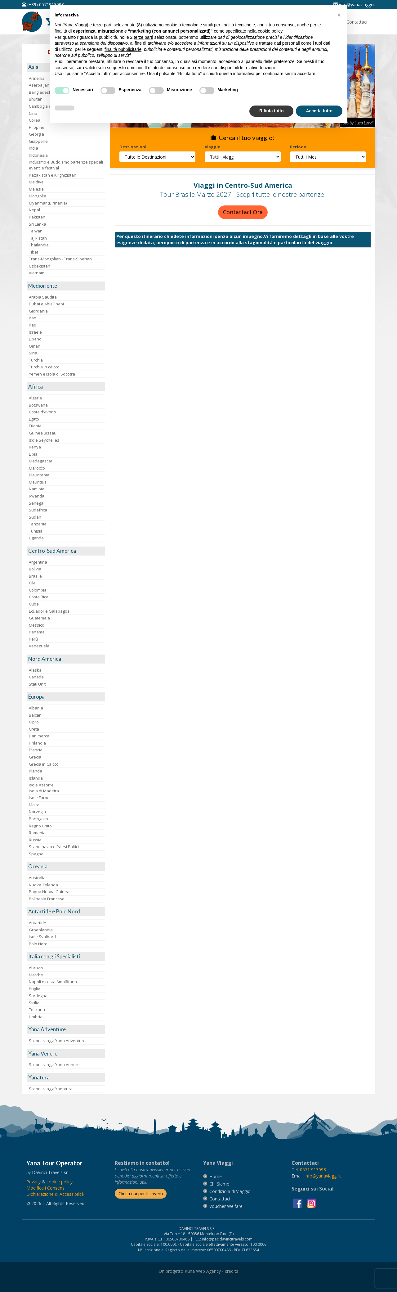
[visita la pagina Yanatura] (66, 1077)
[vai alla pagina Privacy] (33, 1182)
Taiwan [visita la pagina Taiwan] (35, 231)
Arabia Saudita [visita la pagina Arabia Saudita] (43, 297)
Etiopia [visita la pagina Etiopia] (35, 426)
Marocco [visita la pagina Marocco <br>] (37, 468)
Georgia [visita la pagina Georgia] (36, 134)
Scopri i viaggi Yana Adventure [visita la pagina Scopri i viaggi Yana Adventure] (57, 1040)
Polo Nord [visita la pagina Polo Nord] (38, 944)
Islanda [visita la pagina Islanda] (36, 778)
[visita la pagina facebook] (298, 1203)
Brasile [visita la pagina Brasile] (35, 576)
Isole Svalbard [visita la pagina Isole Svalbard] (42, 936)
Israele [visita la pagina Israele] (35, 332)
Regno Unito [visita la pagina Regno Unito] (40, 826)
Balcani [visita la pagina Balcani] (35, 715)
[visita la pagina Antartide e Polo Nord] (66, 911)
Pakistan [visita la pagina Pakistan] (37, 217)
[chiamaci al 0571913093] (313, 1170)
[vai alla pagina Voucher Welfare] (226, 1206)
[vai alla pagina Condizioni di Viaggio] (230, 1191)
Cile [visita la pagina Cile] (32, 583)
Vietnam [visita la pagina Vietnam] (36, 273)
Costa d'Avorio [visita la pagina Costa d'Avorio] (42, 412)
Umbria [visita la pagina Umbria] (35, 1017)
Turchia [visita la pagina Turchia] (36, 360)
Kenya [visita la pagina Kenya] (35, 447)
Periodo (298, 147)
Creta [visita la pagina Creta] (34, 729)
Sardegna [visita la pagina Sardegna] (38, 995)
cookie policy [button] (270, 31)
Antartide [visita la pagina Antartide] (37, 922)
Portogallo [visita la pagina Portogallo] (38, 819)
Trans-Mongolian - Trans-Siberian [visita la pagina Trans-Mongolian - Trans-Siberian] (60, 259)
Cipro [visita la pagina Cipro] (34, 722)
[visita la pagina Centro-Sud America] (66, 551)
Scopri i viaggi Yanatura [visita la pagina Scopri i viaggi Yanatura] (51, 1089)
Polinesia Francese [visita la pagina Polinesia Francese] (47, 899)
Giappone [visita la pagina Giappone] (38, 141)
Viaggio (213, 147)
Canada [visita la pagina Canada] (36, 677)
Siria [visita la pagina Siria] (33, 353)
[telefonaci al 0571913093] (43, 4)
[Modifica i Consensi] (45, 1188)
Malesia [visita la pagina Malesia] (36, 189)
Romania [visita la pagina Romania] (37, 832)
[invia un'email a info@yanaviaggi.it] (323, 1176)
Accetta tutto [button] (319, 110)
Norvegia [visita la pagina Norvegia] (37, 811)
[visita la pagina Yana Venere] (66, 1053)
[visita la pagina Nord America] (66, 659)
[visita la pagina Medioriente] (66, 285)
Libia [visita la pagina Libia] (33, 454)
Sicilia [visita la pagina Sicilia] (34, 1003)
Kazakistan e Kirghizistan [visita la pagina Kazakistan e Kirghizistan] (52, 175)
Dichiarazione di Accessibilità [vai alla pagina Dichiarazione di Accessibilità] (55, 1194)
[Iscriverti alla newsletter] (141, 1194)
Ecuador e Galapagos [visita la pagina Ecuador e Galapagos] (49, 611)
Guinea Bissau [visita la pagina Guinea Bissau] (42, 433)
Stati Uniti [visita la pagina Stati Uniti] (38, 684)
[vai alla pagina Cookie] (60, 1182)
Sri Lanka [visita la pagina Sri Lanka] (37, 224)
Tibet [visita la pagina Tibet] (33, 252)
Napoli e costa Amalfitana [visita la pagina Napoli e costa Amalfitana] (53, 981)
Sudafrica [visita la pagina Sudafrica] (38, 510)
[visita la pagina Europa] (66, 696)
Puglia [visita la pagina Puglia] (34, 989)
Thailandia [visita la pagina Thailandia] (39, 245)
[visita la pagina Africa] (66, 386)
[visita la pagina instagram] (311, 1203)
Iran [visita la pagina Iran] (32, 318)
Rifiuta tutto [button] (271, 110)
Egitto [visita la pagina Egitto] (34, 419)
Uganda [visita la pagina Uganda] (36, 538)
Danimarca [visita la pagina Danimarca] (39, 736)
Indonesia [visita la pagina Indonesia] (38, 155)
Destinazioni (132, 147)
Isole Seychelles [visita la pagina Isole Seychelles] (44, 440)
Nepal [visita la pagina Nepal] (34, 210)
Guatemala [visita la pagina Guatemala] (39, 618)
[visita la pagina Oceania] (66, 866)
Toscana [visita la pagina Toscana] (37, 1009)
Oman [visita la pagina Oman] (34, 346)
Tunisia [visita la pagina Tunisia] (35, 531)
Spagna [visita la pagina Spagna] (36, 854)
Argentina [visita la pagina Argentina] (38, 562)
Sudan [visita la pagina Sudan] (35, 517)
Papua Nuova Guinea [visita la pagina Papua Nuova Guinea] (49, 891)
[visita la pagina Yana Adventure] (66, 1029)
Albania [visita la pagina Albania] (36, 708)
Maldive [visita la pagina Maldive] (36, 182)
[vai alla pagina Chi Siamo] (219, 1184)
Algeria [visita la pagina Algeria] (35, 398)
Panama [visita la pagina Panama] (37, 632)
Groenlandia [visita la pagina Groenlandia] (41, 930)
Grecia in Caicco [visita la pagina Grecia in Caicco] (44, 764)
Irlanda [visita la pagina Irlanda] (35, 771)
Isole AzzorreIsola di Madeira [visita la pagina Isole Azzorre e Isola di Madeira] (44, 788)
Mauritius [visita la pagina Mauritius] (38, 482)
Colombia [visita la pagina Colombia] (38, 590)
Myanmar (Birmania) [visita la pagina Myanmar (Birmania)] (48, 203)
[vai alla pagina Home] (215, 1176)
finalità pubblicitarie (123, 49)
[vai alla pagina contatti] (219, 1199)
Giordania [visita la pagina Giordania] (38, 311)
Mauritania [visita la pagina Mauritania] (39, 475)
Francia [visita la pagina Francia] (35, 750)
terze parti (143, 37)
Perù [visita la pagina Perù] (33, 639)
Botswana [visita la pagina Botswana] (38, 405)
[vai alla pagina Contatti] (356, 22)
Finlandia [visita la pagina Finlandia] (37, 743)
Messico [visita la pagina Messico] (36, 625)
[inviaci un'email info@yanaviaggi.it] (354, 4)
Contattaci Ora (243, 212)
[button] (339, 15)
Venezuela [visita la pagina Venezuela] (39, 646)
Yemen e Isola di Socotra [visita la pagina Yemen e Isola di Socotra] (52, 374)
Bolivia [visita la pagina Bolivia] (35, 569)
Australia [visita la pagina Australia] (37, 877)
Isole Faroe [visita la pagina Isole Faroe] (39, 797)
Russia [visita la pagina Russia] (35, 840)
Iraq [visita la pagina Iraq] (32, 325)
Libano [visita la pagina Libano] (35, 339)
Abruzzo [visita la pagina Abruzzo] (37, 967)
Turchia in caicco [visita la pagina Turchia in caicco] (44, 367)
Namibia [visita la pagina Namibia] (36, 489)
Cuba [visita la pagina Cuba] (34, 604)
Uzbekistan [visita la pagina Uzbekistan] (39, 266)
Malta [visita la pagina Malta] (34, 805)
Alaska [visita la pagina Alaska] (35, 670)
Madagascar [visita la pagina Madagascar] (40, 461)
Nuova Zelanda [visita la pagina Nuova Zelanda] (43, 885)
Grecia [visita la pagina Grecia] (35, 757)
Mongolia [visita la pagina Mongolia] (37, 196)
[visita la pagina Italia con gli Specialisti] (66, 956)
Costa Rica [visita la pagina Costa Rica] (38, 597)
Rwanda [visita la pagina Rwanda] (36, 496)
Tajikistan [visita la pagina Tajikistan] (38, 238)
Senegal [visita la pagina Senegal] (36, 503)
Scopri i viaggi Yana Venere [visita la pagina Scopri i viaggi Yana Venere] (54, 1064)
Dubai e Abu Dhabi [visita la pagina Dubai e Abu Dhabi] (46, 304)
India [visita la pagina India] (33, 148)
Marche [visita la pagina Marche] (36, 975)
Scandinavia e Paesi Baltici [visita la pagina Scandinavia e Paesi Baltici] (54, 846)
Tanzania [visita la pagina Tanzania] (38, 524)
